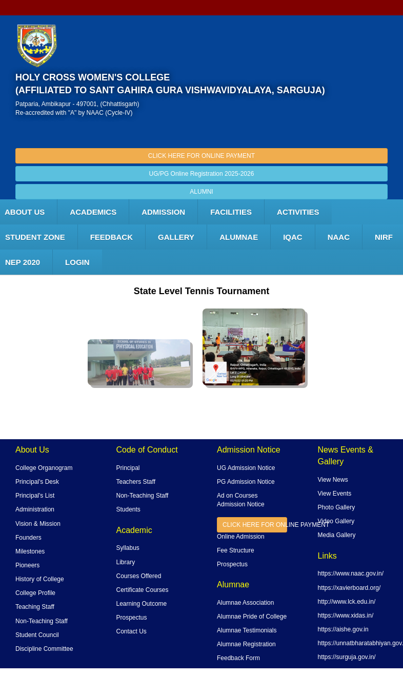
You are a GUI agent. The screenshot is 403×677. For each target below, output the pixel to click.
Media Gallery (337, 535)
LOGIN (77, 262)
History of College (39, 579)
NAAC (339, 237)
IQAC (293, 237)
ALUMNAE (238, 237)
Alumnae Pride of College (252, 616)
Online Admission (241, 536)
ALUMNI (201, 191)
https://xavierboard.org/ (349, 587)
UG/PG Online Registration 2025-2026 (201, 173)
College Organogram (43, 467)
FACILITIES (231, 212)
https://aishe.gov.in (343, 629)
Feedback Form (238, 658)
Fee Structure (235, 550)
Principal (128, 467)
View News (333, 479)
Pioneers (27, 565)
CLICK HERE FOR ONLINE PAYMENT (201, 155)
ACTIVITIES (298, 212)
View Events (335, 493)
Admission (163, 212)
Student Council (37, 635)
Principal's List (34, 495)
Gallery (176, 237)
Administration (34, 509)
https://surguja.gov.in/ (347, 657)
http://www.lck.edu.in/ (347, 601)
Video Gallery (336, 521)
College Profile (35, 593)
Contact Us (131, 631)
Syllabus (127, 547)
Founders (28, 537)
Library (125, 562)
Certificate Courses (142, 589)
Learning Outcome (141, 603)
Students (128, 509)
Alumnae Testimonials (247, 630)
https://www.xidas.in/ (346, 615)
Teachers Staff (136, 481)
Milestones (30, 551)
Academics (93, 212)
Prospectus (131, 617)
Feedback (111, 237)
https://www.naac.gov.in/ (351, 573)
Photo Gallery (336, 507)
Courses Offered (139, 576)
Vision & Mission (38, 523)
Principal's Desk (37, 481)
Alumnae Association (245, 602)
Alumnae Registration (246, 644)
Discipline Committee (44, 648)
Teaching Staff (34, 606)
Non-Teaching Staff (41, 621)
